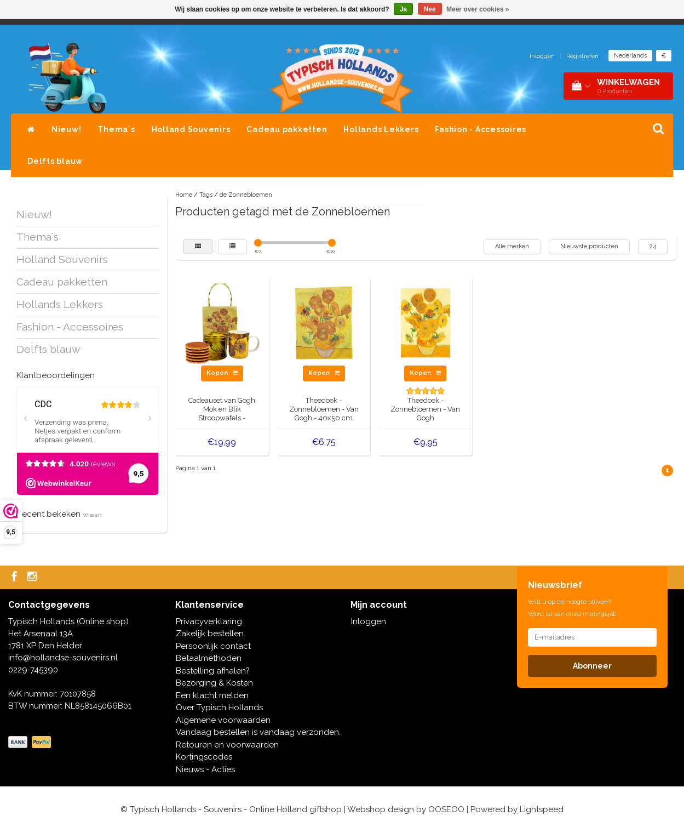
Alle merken (512, 246)
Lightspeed (542, 809)
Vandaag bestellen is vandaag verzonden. (258, 732)
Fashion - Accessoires (480, 129)
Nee (430, 9)
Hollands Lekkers (380, 129)
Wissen (92, 515)
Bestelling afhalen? (213, 671)
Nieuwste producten (589, 246)
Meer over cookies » (477, 9)
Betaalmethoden (209, 658)
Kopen (222, 372)
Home (183, 194)
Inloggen (542, 56)
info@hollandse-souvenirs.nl (63, 658)
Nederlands (630, 55)
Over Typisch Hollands (219, 707)
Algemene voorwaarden (223, 720)
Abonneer (592, 665)
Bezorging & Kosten (214, 683)
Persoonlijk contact (213, 646)
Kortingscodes (204, 757)
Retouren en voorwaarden (227, 745)
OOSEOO (446, 809)
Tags (205, 194)
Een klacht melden (212, 695)
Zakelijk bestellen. (210, 633)
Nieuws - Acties (205, 769)
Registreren (582, 56)
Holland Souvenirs (191, 129)
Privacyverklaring (209, 621)
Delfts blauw (55, 161)
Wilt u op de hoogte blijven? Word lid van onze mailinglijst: (572, 608)
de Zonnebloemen (246, 194)
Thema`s (116, 129)
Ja (403, 9)
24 (652, 246)
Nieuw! (66, 129)
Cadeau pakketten (286, 129)
